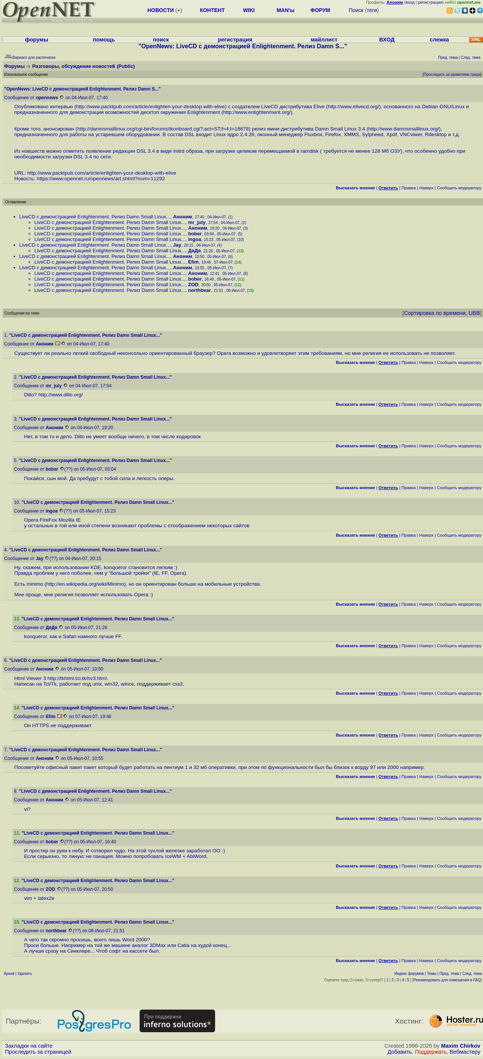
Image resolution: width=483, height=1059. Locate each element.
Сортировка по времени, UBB (442, 313)
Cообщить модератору (459, 188)
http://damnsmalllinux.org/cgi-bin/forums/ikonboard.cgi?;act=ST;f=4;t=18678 (163, 129)
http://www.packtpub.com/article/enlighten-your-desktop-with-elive (150, 106)
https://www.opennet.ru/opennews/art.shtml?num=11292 (101, 178)
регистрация (430, 2)
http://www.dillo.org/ (60, 395)
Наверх (426, 188)
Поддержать (431, 1052)
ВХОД (387, 40)
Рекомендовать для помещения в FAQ (447, 980)
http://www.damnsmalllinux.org (403, 129)
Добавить (400, 1052)
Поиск (356, 10)
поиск (161, 40)
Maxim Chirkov (460, 1046)
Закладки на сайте (28, 1046)
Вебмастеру (465, 1052)
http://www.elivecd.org (352, 106)
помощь (104, 40)
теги (372, 10)
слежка (439, 40)
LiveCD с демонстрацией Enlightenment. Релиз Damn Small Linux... (94, 216)
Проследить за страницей (38, 1052)
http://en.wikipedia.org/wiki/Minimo (85, 584)
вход (410, 2)
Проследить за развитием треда (452, 74)
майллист (324, 40)
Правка (408, 188)
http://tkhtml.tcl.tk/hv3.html (77, 678)
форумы (36, 40)
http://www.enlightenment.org (256, 112)
